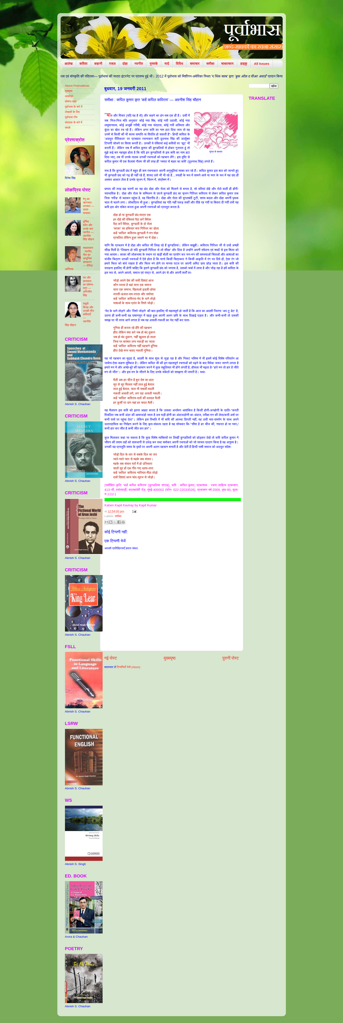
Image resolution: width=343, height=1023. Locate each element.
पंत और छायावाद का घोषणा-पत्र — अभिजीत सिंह (88, 286)
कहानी (98, 63)
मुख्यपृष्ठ (169, 658)
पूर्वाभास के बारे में (73, 106)
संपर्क (68, 127)
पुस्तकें (154, 63)
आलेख (69, 63)
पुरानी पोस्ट (230, 658)
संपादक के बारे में (73, 122)
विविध (179, 63)
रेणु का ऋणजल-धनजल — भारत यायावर (88, 206)
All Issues (261, 63)
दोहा (125, 63)
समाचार (195, 63)
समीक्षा (210, 63)
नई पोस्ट (110, 658)
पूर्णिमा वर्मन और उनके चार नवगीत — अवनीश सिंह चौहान (88, 230)
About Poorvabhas (77, 85)
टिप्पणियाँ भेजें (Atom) (128, 667)
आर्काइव (69, 96)
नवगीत (139, 63)
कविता (83, 63)
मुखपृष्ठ (69, 91)
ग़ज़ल (112, 63)
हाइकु (243, 63)
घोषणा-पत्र (71, 101)
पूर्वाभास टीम (71, 117)
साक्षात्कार (227, 63)
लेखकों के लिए (72, 112)
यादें (166, 63)
